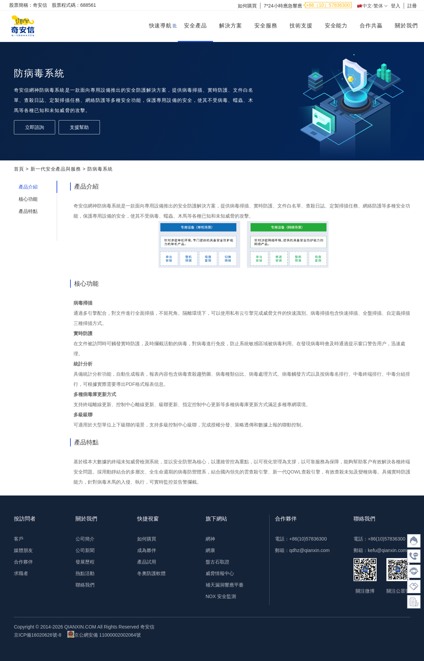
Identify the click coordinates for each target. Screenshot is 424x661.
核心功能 (28, 199)
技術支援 (301, 25)
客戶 (18, 539)
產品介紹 (28, 187)
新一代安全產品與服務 (55, 169)
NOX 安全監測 (221, 596)
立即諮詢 (34, 127)
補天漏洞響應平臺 (224, 585)
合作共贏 (371, 25)
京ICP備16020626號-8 (37, 635)
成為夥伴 (146, 550)
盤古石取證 (217, 562)
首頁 (19, 169)
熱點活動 (85, 573)
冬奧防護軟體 (151, 573)
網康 (210, 550)
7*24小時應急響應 (283, 5)
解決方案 (230, 25)
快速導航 (160, 25)
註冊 (412, 5)
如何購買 (247, 5)
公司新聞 (85, 550)
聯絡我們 (85, 585)
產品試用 (146, 562)
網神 (210, 539)
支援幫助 (79, 127)
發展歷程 (85, 562)
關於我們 (406, 25)
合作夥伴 (23, 562)
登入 (395, 5)
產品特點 (28, 211)
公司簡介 (85, 539)
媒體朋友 (23, 550)
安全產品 (195, 25)
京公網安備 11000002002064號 (104, 634)
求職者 (21, 573)
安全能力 (336, 25)
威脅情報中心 (220, 573)
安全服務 (265, 25)
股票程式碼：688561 (74, 5)
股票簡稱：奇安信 (28, 5)
